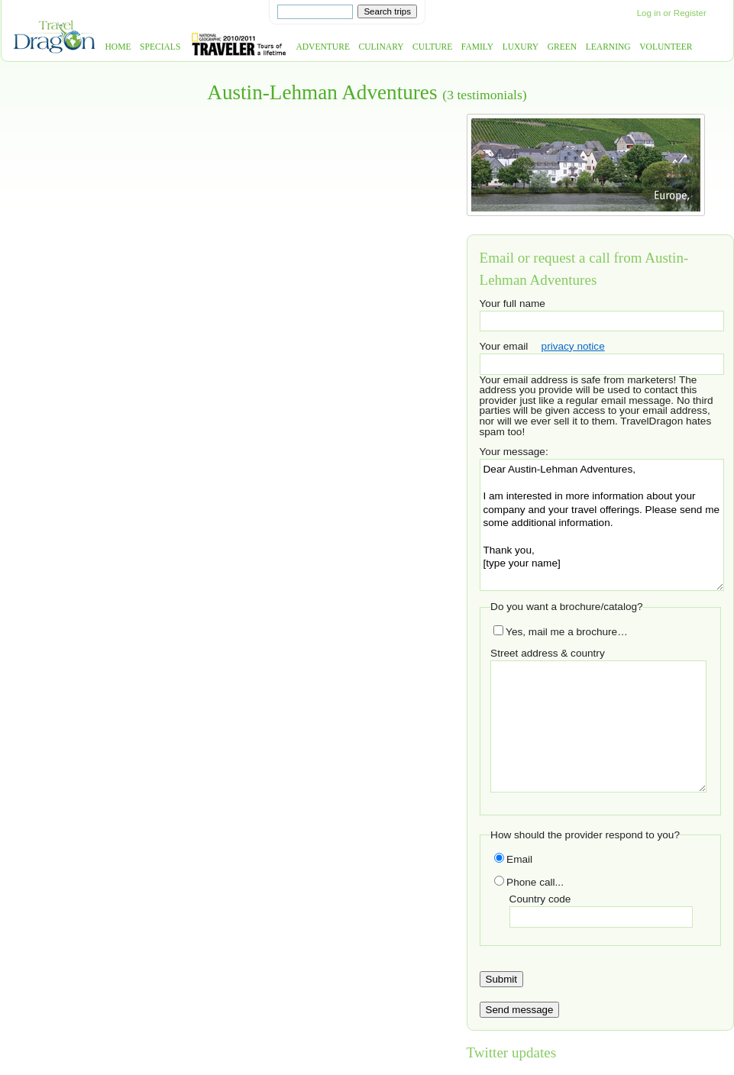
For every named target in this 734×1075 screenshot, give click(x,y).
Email (513, 859)
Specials (160, 47)
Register (690, 13)
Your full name (512, 303)
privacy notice (573, 346)
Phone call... (529, 882)
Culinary (381, 47)
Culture (432, 47)
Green (562, 47)
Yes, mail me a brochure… (560, 632)
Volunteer (665, 47)
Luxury (520, 47)
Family (477, 47)
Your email (504, 346)
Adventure (323, 47)
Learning (608, 47)
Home (118, 47)
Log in (649, 13)
